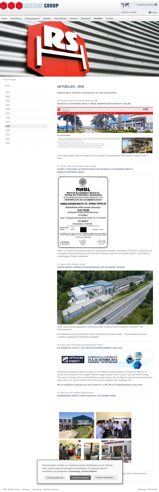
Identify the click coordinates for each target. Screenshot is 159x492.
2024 (8, 92)
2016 (8, 126)
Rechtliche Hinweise (51, 489)
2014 (8, 134)
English (153, 12)
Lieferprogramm (32, 18)
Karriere (74, 18)
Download (85, 18)
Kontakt (133, 12)
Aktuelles (98, 18)
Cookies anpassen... (105, 477)
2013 (8, 139)
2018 (8, 118)
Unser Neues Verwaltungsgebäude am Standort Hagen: (91, 267)
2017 (8, 122)
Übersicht (125, 12)
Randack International (147, 5)
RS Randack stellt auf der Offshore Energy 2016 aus (89, 348)
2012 (8, 143)
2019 (8, 113)
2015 (8, 130)
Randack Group (13, 489)
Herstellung (15, 18)
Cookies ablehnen (54, 477)
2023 (8, 96)
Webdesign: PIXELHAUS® (147, 489)
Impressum (26, 489)
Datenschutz (37, 489)
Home (4, 18)
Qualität (47, 18)
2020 (8, 109)
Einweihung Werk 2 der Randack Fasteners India (86, 395)
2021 (8, 105)
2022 (8, 101)
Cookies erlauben (80, 477)
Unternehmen (60, 18)
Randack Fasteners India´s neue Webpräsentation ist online (94, 103)
